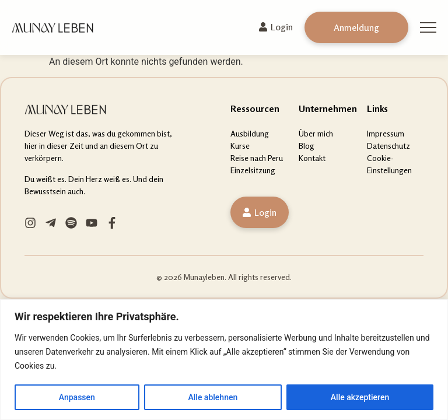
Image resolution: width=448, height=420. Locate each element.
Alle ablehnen (212, 397)
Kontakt (312, 158)
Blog (306, 145)
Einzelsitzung (252, 170)
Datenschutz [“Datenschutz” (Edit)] (388, 145)
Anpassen (77, 397)
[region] (224, 359)
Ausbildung (249, 133)
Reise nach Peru (256, 158)
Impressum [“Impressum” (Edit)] (385, 133)
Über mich (316, 133)
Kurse (240, 145)
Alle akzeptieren (360, 397)
